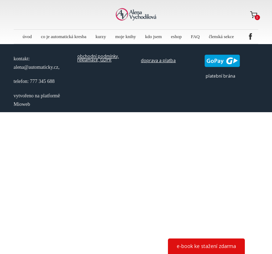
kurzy (101, 36)
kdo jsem (153, 36)
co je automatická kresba (63, 36)
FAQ (195, 36)
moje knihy (125, 36)
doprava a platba (158, 61)
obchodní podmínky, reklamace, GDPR (98, 58)
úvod (27, 36)
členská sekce (221, 36)
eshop (176, 36)
